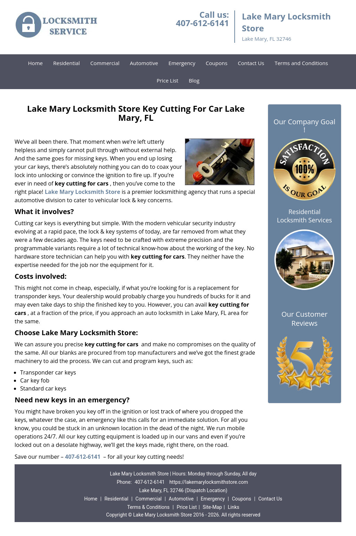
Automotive (144, 63)
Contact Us (251, 63)
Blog (194, 80)
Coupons (216, 63)
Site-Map (212, 507)
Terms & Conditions (148, 507)
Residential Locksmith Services (304, 215)
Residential (66, 63)
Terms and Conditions (301, 63)
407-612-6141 (202, 23)
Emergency (182, 63)
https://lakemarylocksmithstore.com (208, 482)
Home (35, 63)
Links (233, 507)
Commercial (105, 63)
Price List (167, 80)
